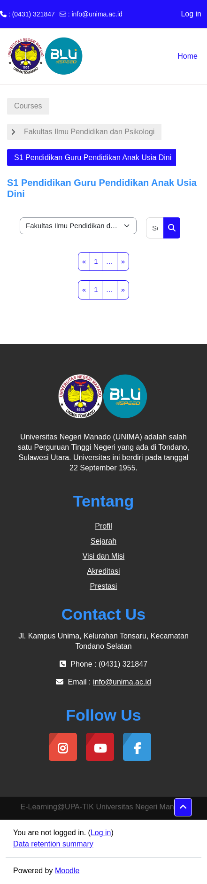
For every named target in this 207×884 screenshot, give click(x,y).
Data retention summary (53, 844)
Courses (28, 106)
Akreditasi (103, 571)
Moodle (67, 871)
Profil (103, 526)
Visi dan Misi (104, 556)
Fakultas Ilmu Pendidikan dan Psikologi (89, 132)
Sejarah (103, 541)
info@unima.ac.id (96, 14)
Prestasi (103, 586)
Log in (191, 14)
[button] (183, 807)
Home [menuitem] (187, 56)
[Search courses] (155, 227)
